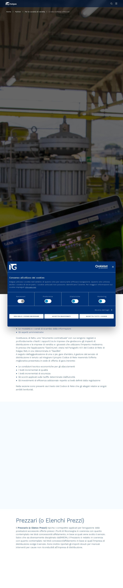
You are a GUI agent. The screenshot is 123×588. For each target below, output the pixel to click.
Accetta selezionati (61, 316)
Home (8, 12)
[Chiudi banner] (113, 267)
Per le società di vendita (35, 12)
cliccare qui (30, 287)
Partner (18, 12)
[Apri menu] (116, 4)
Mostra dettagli (102, 310)
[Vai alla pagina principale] (11, 3)
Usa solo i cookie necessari (26, 316)
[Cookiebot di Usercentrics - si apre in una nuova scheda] (97, 267)
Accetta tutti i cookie (96, 316)
